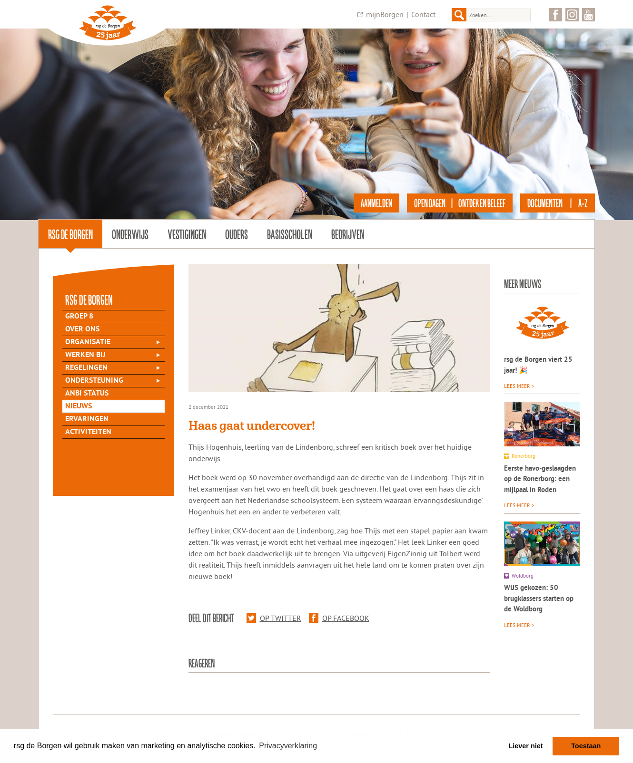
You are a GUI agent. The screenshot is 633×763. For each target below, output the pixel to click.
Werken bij (85, 355)
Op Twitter (274, 618)
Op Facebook (339, 618)
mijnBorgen (385, 14)
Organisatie (87, 342)
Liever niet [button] (526, 746)
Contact (423, 14)
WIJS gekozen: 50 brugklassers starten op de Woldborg (539, 599)
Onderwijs (130, 234)
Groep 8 (79, 316)
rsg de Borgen (70, 234)
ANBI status (87, 393)
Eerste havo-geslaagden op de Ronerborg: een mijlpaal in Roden (540, 479)
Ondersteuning (94, 381)
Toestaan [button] (586, 746)
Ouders (236, 234)
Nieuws (78, 406)
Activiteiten (88, 432)
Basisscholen (289, 234)
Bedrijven (347, 234)
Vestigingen (187, 234)
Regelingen (86, 368)
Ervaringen (87, 419)
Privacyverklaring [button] (288, 746)
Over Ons (82, 329)
